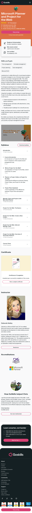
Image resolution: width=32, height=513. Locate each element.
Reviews (3, 471)
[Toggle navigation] (30, 2)
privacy (7, 473)
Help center (4, 493)
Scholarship (4, 482)
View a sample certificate (16, 281)
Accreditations (4, 469)
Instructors (3, 467)
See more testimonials (16, 413)
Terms (2, 473)
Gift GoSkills (4, 475)
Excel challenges (5, 484)
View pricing (16, 32)
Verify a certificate (5, 494)
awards (10, 469)
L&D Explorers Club (5, 480)
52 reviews (13, 23)
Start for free (16, 440)
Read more (16, 347)
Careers (3, 465)
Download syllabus (24, 145)
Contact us (3, 489)
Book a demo (4, 491)
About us (3, 464)
